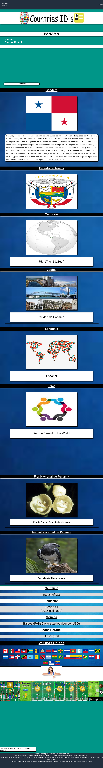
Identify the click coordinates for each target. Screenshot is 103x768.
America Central (13, 42)
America (9, 39)
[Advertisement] (50, 64)
